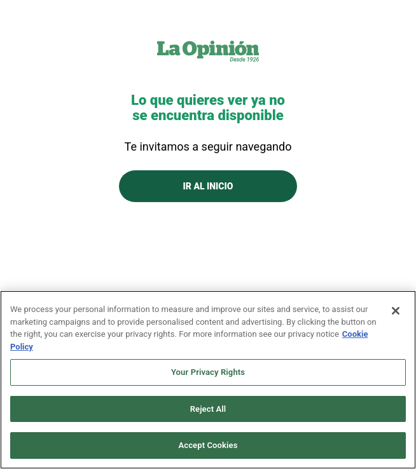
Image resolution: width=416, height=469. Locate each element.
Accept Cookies (207, 445)
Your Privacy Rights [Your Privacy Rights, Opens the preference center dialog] (208, 372)
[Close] (396, 311)
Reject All (208, 409)
